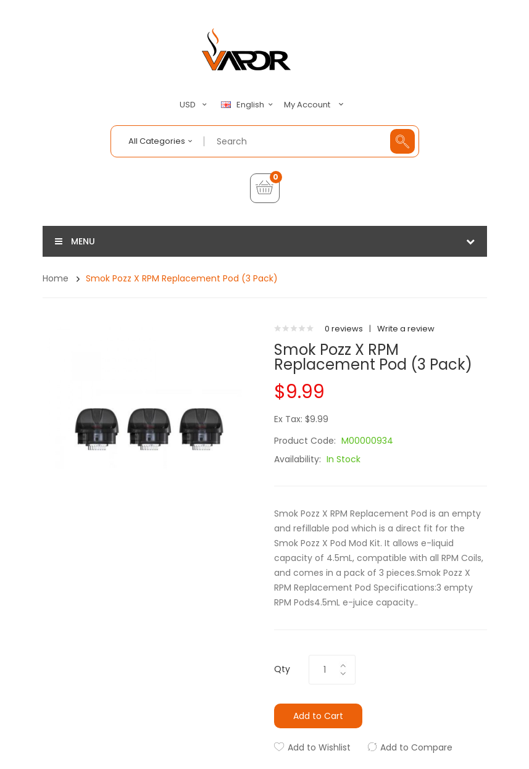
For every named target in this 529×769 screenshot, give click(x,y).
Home (56, 278)
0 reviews (344, 329)
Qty (282, 669)
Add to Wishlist (319, 747)
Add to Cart (318, 716)
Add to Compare (416, 747)
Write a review (406, 329)
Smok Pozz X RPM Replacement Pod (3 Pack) (182, 278)
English (249, 104)
